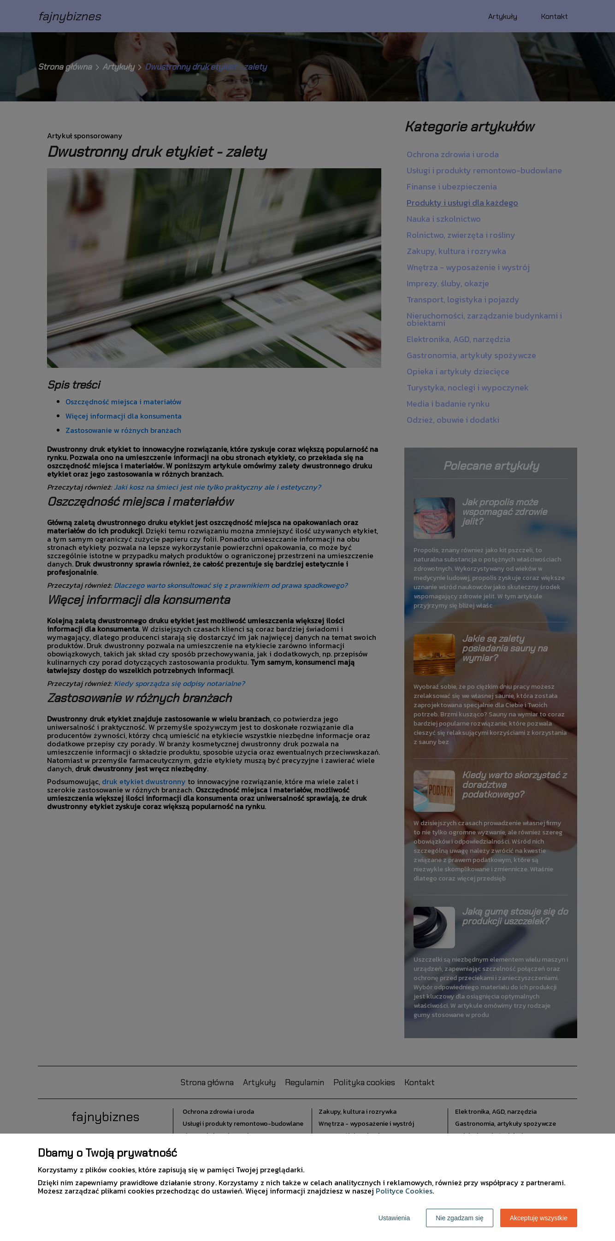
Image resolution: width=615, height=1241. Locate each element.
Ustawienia (394, 1218)
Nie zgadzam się (460, 1218)
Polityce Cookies (404, 1190)
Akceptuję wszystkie (539, 1218)
